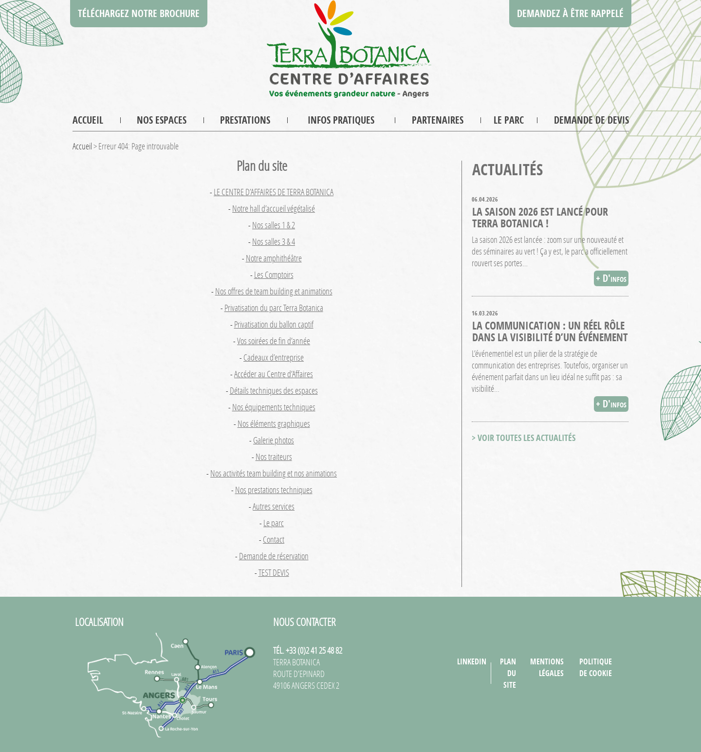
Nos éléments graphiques (274, 423)
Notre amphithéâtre (274, 258)
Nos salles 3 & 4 (273, 241)
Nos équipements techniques (273, 407)
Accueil (88, 120)
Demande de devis (591, 120)
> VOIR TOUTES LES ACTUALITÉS (523, 438)
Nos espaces (161, 120)
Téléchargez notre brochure (139, 13)
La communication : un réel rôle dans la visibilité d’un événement (550, 331)
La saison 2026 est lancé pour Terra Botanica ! (540, 217)
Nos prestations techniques (274, 489)
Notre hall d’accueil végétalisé (273, 208)
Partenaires (437, 120)
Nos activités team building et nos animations (273, 473)
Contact (273, 539)
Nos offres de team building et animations (273, 291)
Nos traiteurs (274, 456)
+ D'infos (611, 278)
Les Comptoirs (274, 274)
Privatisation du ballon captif (274, 324)
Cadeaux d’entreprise (273, 357)
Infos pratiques (341, 120)
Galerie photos (273, 440)
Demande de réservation (274, 556)
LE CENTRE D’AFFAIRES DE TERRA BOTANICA (273, 192)
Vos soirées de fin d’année (273, 341)
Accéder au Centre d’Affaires (273, 374)
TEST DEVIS (273, 572)
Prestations (245, 120)
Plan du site (508, 673)
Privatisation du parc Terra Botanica (273, 307)
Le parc (509, 120)
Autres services (274, 506)
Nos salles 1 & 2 (273, 225)
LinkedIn (471, 661)
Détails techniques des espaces (274, 390)
